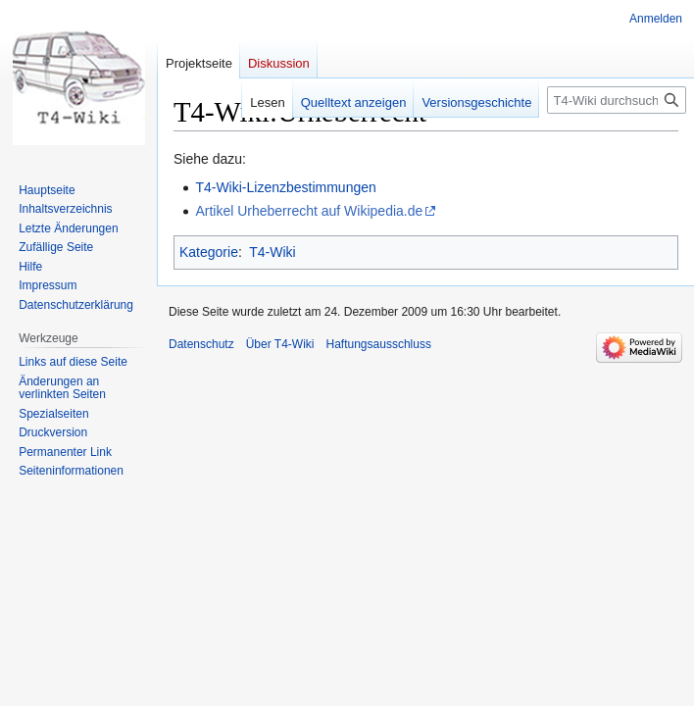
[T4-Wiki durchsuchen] (616, 100)
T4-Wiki (272, 252)
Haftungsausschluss (378, 344)
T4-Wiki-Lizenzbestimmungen (285, 187)
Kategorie (208, 252)
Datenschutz (201, 344)
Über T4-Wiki (280, 344)
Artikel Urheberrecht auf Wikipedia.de (308, 211)
